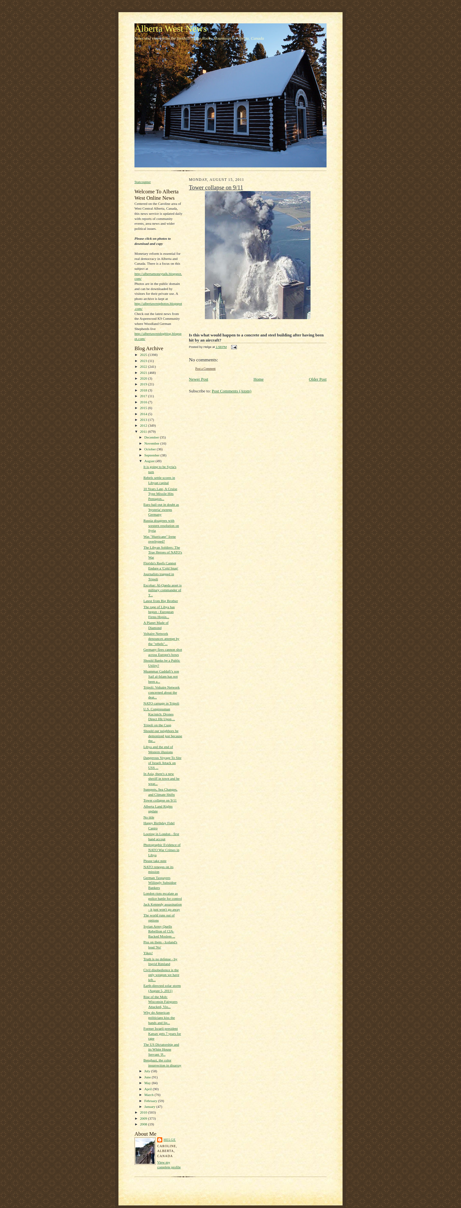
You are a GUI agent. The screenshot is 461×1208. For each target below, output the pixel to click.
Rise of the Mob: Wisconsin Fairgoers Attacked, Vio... (160, 1002)
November (152, 443)
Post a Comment (205, 368)
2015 (144, 408)
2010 (144, 1112)
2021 (144, 372)
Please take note (154, 861)
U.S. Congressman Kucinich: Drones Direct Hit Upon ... (159, 714)
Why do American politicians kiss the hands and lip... (159, 1017)
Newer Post (198, 379)
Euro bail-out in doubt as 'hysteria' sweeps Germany (161, 509)
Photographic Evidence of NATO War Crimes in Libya (162, 850)
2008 (144, 1124)
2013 (144, 420)
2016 (144, 402)
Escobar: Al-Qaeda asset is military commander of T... (162, 590)
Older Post (318, 379)
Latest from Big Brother (160, 601)
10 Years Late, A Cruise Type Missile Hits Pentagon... (160, 494)
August (150, 461)
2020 (144, 378)
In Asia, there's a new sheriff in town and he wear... (161, 778)
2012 (144, 425)
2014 (144, 414)
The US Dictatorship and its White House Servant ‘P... (161, 1049)
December (152, 437)
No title (148, 817)
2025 (144, 355)
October (150, 449)
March (149, 1095)
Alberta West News (170, 28)
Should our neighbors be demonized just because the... (162, 736)
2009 (144, 1118)
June (148, 1077)
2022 (144, 366)
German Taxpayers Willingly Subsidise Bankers (159, 883)
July (147, 1071)
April (148, 1089)
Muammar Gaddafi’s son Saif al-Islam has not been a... (161, 676)
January (150, 1106)
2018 (144, 390)
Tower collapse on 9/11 (160, 800)
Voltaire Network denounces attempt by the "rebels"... (161, 638)
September (152, 455)
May (148, 1083)
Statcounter (142, 182)
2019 (144, 384)
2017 (144, 396)
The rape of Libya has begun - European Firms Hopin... (159, 612)
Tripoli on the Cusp (157, 725)
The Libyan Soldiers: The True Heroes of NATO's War (162, 552)
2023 (144, 361)
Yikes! (148, 953)
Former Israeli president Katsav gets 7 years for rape (162, 1033)
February (151, 1101)
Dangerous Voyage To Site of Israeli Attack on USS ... (162, 762)
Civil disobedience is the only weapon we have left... (161, 975)
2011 (144, 431)
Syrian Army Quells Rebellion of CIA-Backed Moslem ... (159, 931)
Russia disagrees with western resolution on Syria (161, 525)
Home (259, 379)
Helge (170, 1139)
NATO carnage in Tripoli (161, 703)
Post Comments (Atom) (232, 391)
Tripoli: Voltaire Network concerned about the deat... (161, 692)
